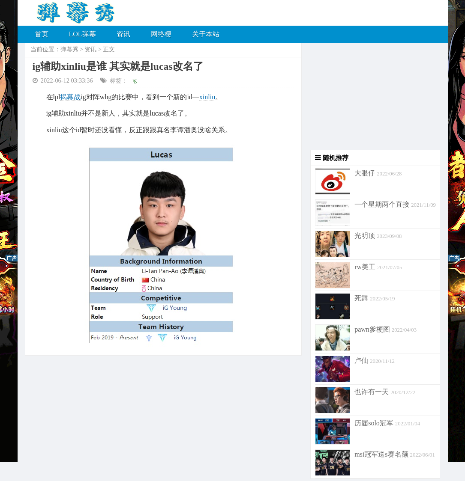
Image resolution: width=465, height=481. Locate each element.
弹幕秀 (69, 49)
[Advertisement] (371, 96)
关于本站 (205, 34)
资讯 (123, 34)
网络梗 (161, 34)
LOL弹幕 (82, 34)
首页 (41, 34)
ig (134, 80)
